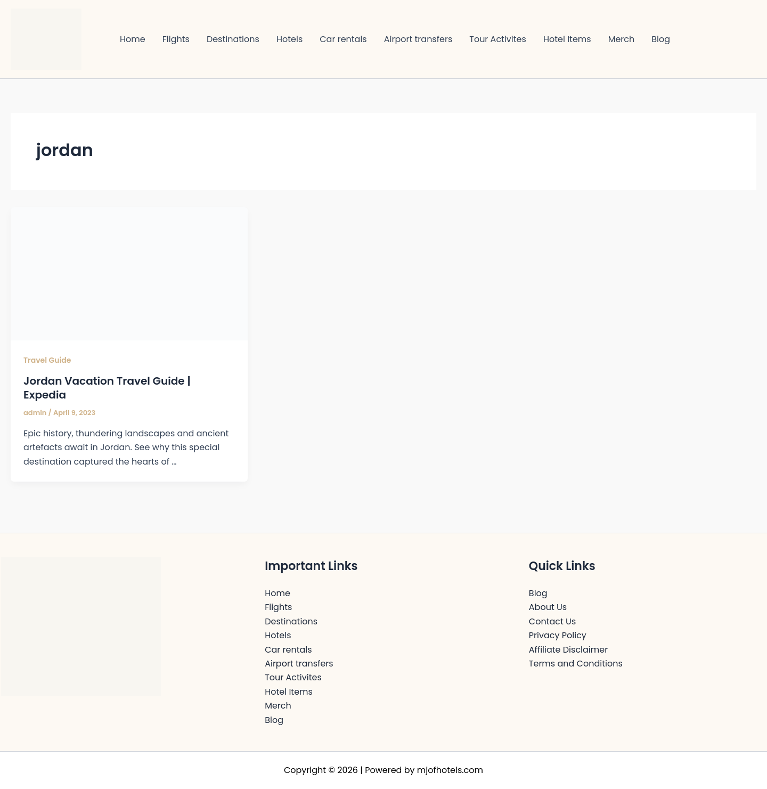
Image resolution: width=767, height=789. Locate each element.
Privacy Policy (557, 635)
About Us (548, 607)
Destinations (233, 39)
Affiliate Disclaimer (568, 650)
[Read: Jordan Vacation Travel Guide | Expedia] (129, 273)
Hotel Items (567, 39)
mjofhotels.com (450, 770)
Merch (621, 39)
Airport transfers (418, 39)
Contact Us (552, 621)
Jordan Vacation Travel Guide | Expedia (107, 387)
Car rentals (343, 39)
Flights (176, 39)
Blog (660, 39)
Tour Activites (497, 39)
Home (132, 39)
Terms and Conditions (576, 663)
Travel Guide (47, 360)
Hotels (289, 39)
